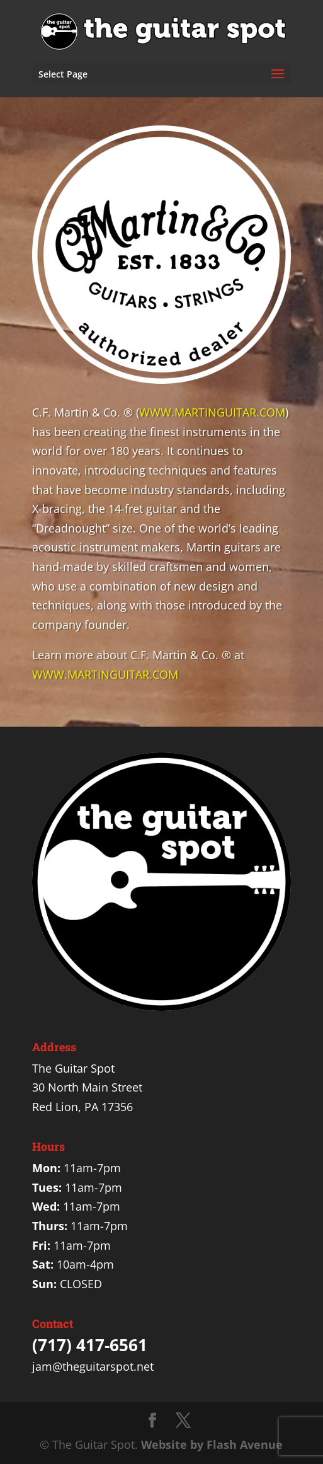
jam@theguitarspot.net (93, 1366)
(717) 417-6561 (89, 1345)
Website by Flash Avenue (212, 1444)
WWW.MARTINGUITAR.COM (212, 412)
